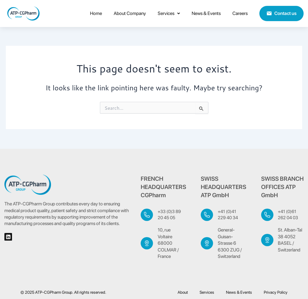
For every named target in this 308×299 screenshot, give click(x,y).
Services (169, 13)
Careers (240, 13)
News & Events (206, 13)
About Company (130, 13)
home (96, 13)
